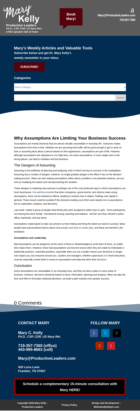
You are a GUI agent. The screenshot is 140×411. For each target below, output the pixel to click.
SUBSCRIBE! (29, 66)
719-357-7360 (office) (37, 345)
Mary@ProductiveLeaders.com (116, 15)
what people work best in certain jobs (74, 227)
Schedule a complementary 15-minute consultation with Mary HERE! (70, 387)
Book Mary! (71, 16)
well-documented (45, 192)
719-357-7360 (127, 20)
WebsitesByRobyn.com (106, 407)
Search (120, 97)
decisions (101, 259)
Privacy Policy (69, 405)
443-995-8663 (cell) (35, 349)
